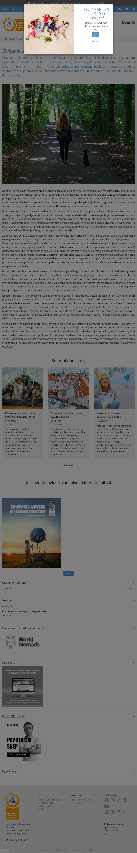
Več (95, 34)
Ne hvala (96, 41)
